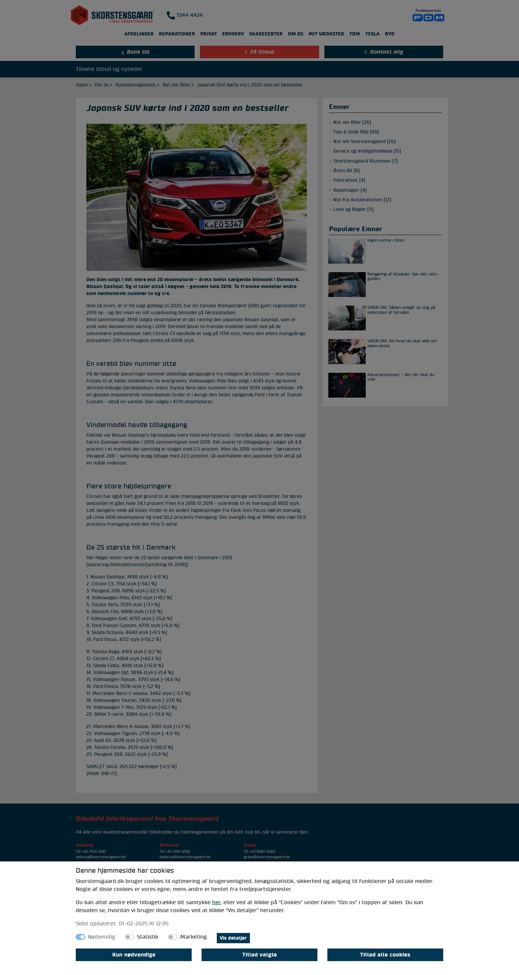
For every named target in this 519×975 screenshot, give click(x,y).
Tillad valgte (259, 954)
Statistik (147, 937)
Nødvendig (101, 937)
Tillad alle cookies (385, 954)
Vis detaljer (233, 938)
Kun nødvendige (134, 954)
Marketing (193, 937)
